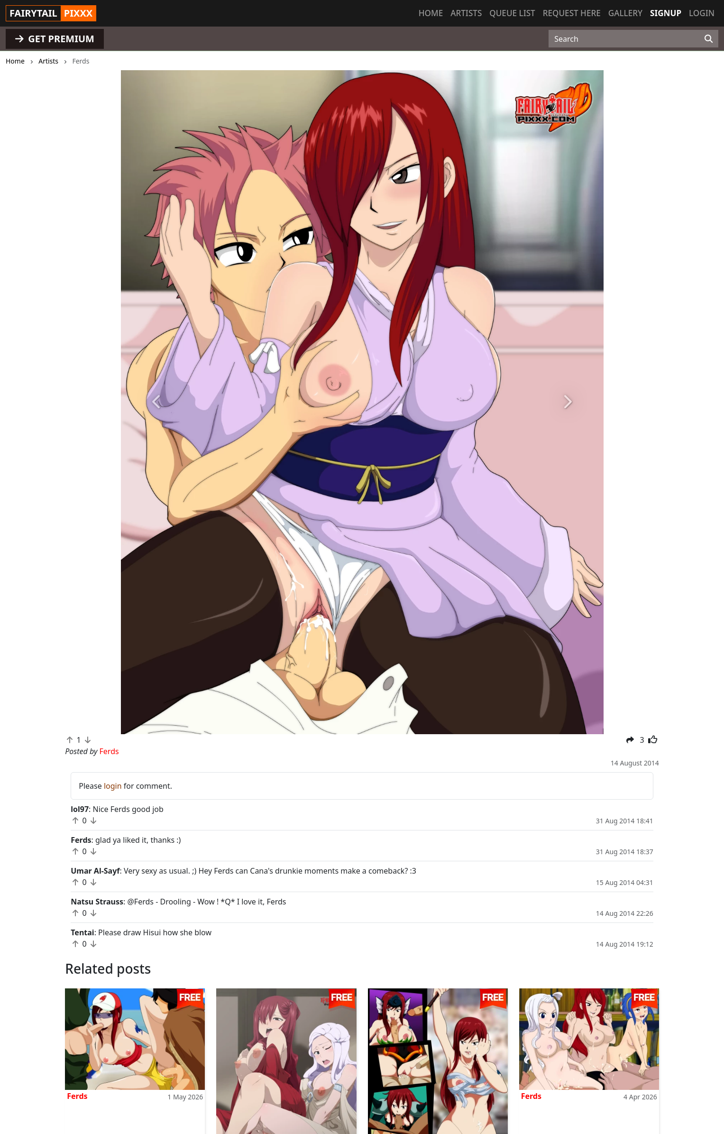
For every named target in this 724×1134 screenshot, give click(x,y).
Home (431, 13)
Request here (572, 13)
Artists (466, 13)
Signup (665, 13)
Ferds (77, 1096)
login (113, 786)
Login (702, 13)
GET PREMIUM (54, 38)
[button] (157, 402)
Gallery (625, 13)
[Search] (708, 39)
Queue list (512, 13)
